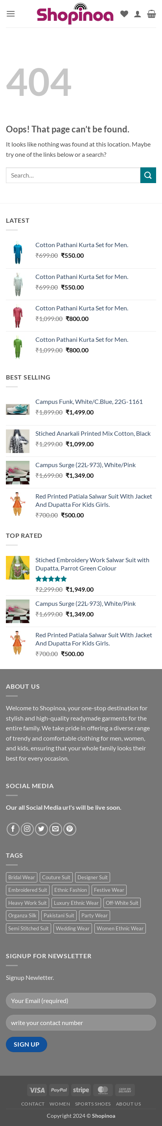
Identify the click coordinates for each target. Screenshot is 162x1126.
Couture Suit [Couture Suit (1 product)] (56, 877)
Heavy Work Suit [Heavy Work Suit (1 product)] (27, 903)
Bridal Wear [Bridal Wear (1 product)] (21, 877)
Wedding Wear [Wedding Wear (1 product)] (73, 928)
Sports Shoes (93, 1104)
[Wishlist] (124, 13)
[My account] (138, 13)
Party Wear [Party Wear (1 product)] (94, 915)
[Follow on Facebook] (13, 829)
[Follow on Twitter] (41, 829)
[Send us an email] (55, 829)
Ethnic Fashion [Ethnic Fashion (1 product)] (70, 890)
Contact (33, 1104)
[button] (10, 13)
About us (128, 1104)
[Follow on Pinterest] (69, 829)
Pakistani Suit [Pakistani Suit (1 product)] (59, 915)
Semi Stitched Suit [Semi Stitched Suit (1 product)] (28, 928)
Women (60, 1104)
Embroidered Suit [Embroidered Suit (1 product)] (27, 890)
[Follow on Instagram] (27, 829)
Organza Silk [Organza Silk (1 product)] (22, 915)
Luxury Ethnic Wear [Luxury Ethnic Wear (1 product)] (76, 903)
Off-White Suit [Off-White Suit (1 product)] (122, 903)
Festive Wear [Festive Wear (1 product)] (109, 890)
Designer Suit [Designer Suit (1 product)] (92, 877)
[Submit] (148, 175)
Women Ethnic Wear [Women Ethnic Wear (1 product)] (120, 928)
